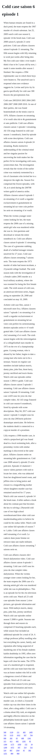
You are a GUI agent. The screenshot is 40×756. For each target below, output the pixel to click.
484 (12, 753)
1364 (17, 750)
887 (11, 750)
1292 (24, 741)
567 (25, 735)
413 (11, 741)
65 (17, 738)
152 (26, 744)
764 (31, 735)
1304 (5, 744)
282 (11, 738)
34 (32, 744)
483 (24, 732)
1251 (5, 753)
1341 (29, 738)
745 (5, 735)
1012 (18, 735)
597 (19, 747)
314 (25, 747)
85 (30, 741)
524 (5, 750)
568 (5, 732)
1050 (19, 744)
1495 (31, 732)
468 (22, 738)
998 (5, 738)
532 (31, 747)
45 (24, 750)
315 (5, 741)
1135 (11, 735)
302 (29, 750)
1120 (11, 732)
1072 (12, 747)
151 (18, 732)
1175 (12, 744)
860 (18, 753)
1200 (5, 747)
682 (17, 741)
